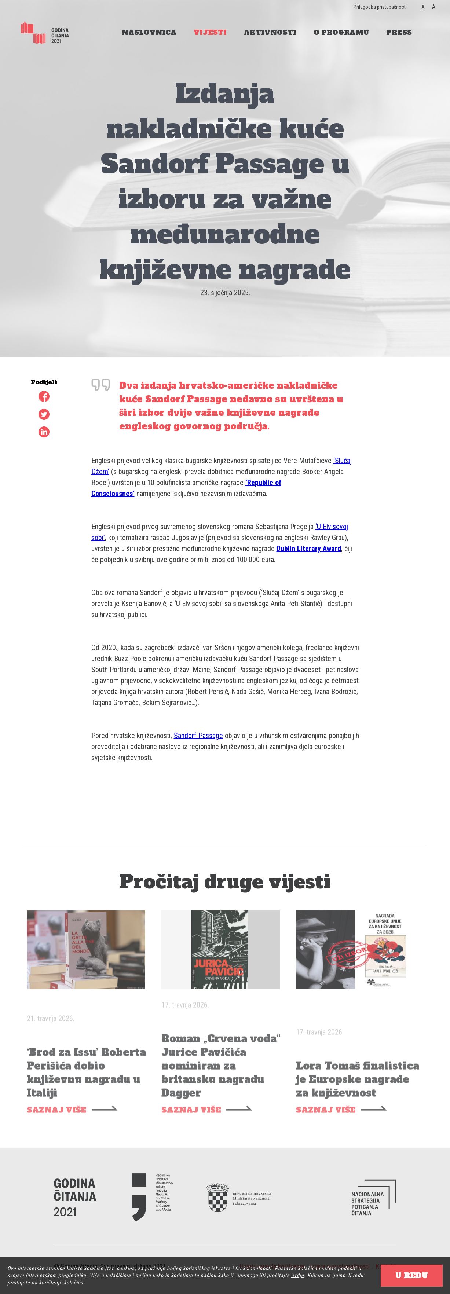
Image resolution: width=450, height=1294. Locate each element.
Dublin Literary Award (309, 548)
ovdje (297, 1275)
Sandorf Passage (198, 735)
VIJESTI (210, 32)
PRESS (399, 32)
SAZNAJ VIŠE (56, 1117)
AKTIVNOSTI (270, 32)
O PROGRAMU (341, 32)
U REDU (411, 1276)
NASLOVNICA (149, 32)
